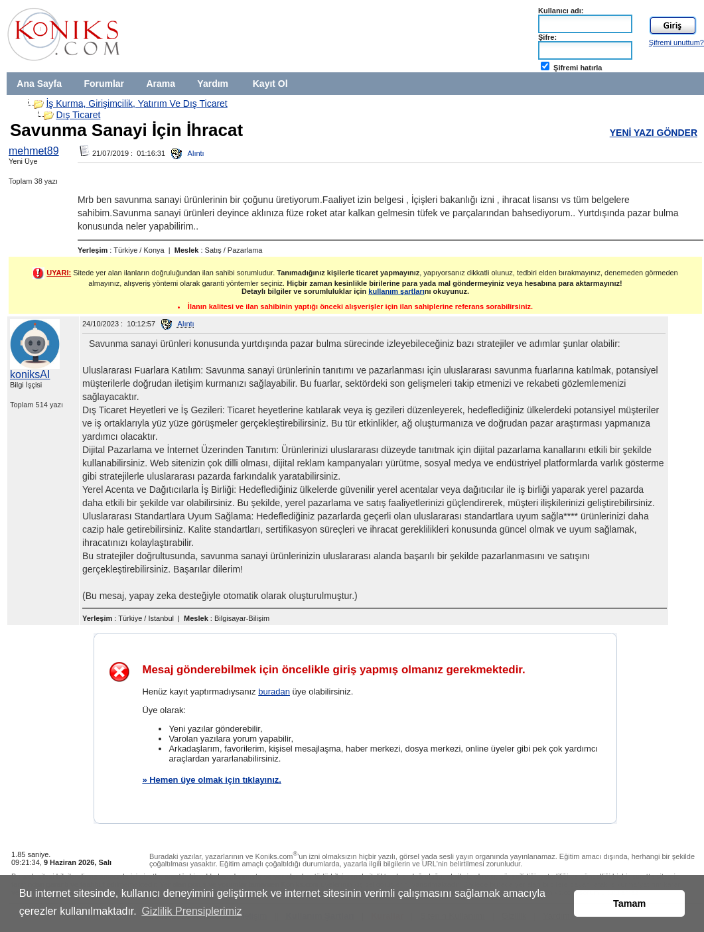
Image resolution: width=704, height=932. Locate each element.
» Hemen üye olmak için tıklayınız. (211, 780)
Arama (160, 83)
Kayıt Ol (270, 83)
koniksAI (30, 374)
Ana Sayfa (39, 83)
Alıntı (187, 153)
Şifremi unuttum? (676, 42)
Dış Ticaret (78, 114)
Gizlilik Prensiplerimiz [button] (191, 911)
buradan (274, 692)
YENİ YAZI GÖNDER (653, 132)
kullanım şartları (396, 291)
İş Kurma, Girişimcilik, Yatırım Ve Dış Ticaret (136, 103)
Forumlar (104, 83)
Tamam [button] (629, 903)
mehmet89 (34, 151)
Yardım (212, 83)
